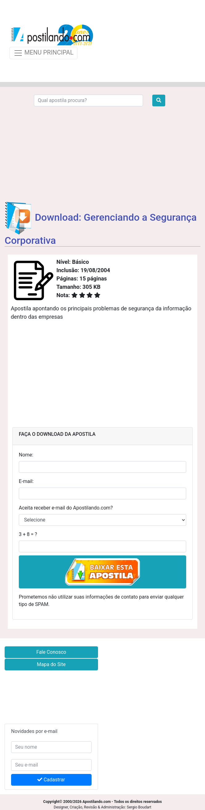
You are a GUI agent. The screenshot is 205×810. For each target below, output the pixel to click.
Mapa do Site (51, 664)
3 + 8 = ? (28, 534)
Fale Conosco (51, 652)
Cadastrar (51, 780)
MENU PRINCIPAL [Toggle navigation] (43, 53)
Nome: (26, 455)
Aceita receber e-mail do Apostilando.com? (66, 508)
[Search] (88, 100)
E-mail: (26, 481)
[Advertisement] (148, 41)
